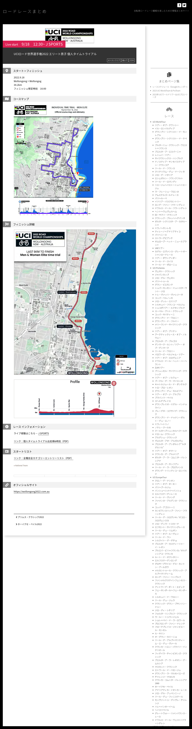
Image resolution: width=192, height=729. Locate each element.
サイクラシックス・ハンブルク (167, 146)
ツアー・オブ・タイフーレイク (167, 624)
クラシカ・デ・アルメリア (165, 369)
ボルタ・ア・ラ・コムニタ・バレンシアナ (171, 372)
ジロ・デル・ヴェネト (163, 238)
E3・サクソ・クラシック (164, 190)
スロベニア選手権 (162, 593)
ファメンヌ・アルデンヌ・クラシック (169, 403)
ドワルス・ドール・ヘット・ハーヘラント (171, 302)
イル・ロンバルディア (163, 126)
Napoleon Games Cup (161, 652)
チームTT (175, 676)
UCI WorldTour (158, 120)
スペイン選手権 (161, 599)
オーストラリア (114, 60)
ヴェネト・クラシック (163, 232)
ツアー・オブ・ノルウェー (165, 311)
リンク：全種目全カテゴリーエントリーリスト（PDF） (43, 458)
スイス (175, 671)
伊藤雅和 (164, 690)
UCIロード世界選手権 (163, 576)
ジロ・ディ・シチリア (163, 487)
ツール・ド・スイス (163, 224)
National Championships (162, 585)
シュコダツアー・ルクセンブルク (168, 263)
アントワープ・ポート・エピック (168, 473)
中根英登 (154, 690)
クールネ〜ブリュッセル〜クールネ (169, 350)
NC (174, 652)
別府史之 (162, 694)
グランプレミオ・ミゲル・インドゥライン (171, 333)
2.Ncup (154, 643)
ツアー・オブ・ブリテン (164, 280)
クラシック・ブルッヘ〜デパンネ (168, 193)
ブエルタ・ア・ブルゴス (164, 285)
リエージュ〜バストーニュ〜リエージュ (170, 168)
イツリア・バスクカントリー (166, 179)
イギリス (168, 662)
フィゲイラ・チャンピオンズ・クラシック (171, 523)
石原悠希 (172, 699)
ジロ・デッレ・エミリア (164, 258)
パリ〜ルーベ (160, 176)
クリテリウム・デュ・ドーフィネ (168, 157)
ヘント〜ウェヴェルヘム (164, 188)
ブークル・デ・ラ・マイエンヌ (167, 313)
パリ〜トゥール (161, 241)
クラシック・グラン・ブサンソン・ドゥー (171, 484)
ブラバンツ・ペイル (163, 327)
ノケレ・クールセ (162, 347)
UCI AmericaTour (159, 613)
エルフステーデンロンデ (164, 451)
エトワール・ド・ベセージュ (166, 535)
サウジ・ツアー (161, 621)
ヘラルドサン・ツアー (163, 610)
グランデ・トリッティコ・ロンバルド (169, 381)
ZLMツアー (159, 305)
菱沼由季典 (155, 704)
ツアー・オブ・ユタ (162, 616)
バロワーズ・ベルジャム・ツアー (168, 297)
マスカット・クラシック (164, 532)
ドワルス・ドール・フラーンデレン (169, 185)
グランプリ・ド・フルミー (165, 274)
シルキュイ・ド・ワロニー (165, 479)
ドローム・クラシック (163, 353)
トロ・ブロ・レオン (163, 319)
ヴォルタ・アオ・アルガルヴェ (167, 358)
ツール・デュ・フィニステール (167, 554)
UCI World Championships (163, 574)
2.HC (176, 638)
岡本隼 (154, 699)
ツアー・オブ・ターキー (164, 389)
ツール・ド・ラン (162, 431)
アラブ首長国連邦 (177, 657)
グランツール (164, 671)
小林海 (181, 694)
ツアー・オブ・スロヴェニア (166, 299)
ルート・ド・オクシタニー (165, 448)
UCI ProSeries (158, 230)
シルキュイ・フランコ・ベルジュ (168, 260)
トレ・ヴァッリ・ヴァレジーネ (167, 252)
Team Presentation (159, 657)
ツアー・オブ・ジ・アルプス (166, 325)
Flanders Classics (172, 648)
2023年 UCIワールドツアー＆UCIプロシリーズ (169, 95)
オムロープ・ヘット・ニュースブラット (170, 210)
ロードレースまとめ (33, 11)
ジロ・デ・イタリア (162, 160)
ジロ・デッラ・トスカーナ (165, 420)
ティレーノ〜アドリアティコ (166, 202)
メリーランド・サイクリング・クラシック (171, 277)
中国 (177, 685)
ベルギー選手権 (161, 590)
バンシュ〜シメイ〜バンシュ (166, 395)
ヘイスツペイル (161, 563)
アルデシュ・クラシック (164, 355)
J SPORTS (43, 433)
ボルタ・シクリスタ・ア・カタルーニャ (170, 196)
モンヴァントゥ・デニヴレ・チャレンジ (170, 557)
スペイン (154, 676)
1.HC (157, 638)
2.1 (170, 638)
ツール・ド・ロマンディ (164, 165)
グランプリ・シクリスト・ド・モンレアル (171, 129)
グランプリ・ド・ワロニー (165, 271)
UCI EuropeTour (159, 383)
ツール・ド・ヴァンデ (163, 400)
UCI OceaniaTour (159, 607)
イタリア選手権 (161, 604)
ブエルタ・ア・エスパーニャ (166, 140)
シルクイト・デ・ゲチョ (164, 434)
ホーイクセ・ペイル (163, 546)
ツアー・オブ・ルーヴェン (165, 428)
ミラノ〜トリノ (161, 344)
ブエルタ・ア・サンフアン (165, 375)
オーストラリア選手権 (163, 588)
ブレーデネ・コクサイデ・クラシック (169, 336)
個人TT (124, 60)
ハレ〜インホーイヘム (163, 560)
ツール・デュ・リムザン (164, 425)
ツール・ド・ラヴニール (164, 630)
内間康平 (182, 690)
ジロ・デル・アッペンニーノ (166, 551)
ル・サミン (159, 507)
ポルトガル (175, 680)
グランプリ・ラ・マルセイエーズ (168, 537)
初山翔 (154, 694)
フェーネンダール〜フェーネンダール (169, 476)
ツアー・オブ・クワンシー (165, 123)
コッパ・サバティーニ (163, 269)
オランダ (164, 666)
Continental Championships (164, 579)
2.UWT (163, 643)
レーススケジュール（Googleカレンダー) (169, 87)
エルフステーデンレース (164, 397)
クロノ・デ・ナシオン (163, 386)
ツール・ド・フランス (163, 154)
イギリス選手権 (161, 596)
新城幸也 (162, 699)
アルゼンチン (156, 662)
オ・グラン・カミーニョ (164, 509)
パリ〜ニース (160, 204)
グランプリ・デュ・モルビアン (167, 322)
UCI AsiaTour (158, 618)
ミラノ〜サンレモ (162, 199)
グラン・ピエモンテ (163, 244)
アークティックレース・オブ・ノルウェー (171, 283)
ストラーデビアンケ (162, 207)
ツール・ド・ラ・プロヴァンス (167, 378)
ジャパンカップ (161, 235)
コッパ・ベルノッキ (163, 255)
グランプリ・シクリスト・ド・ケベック (170, 132)
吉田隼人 (172, 694)
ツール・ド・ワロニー (163, 294)
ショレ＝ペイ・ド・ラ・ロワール (168, 495)
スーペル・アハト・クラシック (167, 266)
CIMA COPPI (156, 648)
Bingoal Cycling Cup (177, 643)
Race (154, 632)
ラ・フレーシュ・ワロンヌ (165, 171)
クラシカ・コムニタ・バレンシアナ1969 (170, 543)
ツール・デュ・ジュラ (163, 481)
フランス (154, 680)
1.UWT (164, 638)
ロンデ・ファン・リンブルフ (166, 465)
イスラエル (178, 662)
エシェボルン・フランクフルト (167, 162)
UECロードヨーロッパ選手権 (166, 582)
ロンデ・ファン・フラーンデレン (168, 182)
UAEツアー (159, 213)
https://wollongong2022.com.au (32, 491)
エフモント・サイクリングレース (168, 423)
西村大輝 (166, 704)
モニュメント (168, 685)
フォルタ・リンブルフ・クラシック (169, 490)
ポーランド (155, 685)
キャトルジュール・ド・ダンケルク (169, 316)
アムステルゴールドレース (165, 174)
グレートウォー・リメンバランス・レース (171, 565)
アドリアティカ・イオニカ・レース (168, 549)
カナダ (154, 671)
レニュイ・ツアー (162, 143)
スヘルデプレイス (162, 330)
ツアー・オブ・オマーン (164, 367)
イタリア (154, 666)
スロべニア (165, 676)
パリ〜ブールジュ (162, 392)
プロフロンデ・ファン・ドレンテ (168, 498)
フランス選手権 (161, 602)
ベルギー (164, 680)
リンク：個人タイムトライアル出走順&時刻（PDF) (41, 441)
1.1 (152, 638)
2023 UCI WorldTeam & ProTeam (165, 90)
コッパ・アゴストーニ (163, 406)
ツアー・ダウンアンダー (164, 221)
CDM (132, 60)
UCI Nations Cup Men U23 (163, 627)
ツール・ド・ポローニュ (164, 227)
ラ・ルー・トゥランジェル (165, 493)
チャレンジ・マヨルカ (163, 540)
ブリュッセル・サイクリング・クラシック (171, 308)
